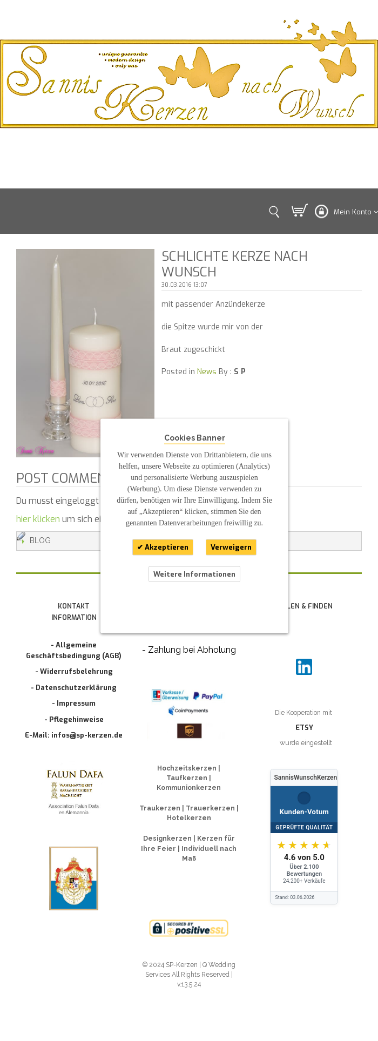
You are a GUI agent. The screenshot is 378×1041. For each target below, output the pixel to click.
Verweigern (231, 547)
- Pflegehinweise (74, 719)
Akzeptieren (165, 547)
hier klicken (38, 519)
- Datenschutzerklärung (74, 687)
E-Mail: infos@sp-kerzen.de (74, 735)
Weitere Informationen (194, 573)
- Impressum (74, 703)
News (207, 372)
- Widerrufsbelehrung (74, 671)
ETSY (304, 727)
